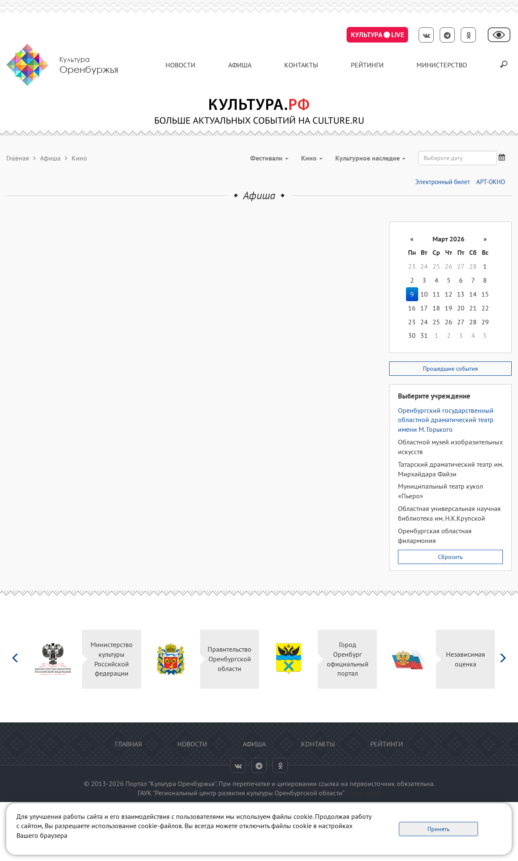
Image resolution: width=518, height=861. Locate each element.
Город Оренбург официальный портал (347, 659)
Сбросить (450, 557)
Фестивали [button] (269, 158)
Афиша (239, 65)
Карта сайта (363, 793)
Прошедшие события (450, 368)
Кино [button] (312, 158)
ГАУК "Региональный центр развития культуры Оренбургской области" (241, 793)
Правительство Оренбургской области (229, 659)
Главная (17, 158)
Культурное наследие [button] (370, 158)
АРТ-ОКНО (490, 182)
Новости (180, 65)
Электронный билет (442, 182)
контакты (301, 65)
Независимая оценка (465, 659)
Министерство (442, 65)
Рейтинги (367, 65)
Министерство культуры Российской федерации (112, 659)
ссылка (328, 783)
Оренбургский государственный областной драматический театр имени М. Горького (446, 420)
